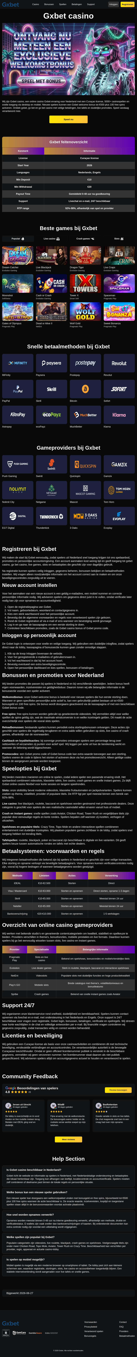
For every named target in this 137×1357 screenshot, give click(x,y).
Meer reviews (68, 1139)
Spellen (62, 4)
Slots (119, 238)
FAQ (121, 1327)
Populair (18, 238)
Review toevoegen (118, 1090)
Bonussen (49, 4)
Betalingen (77, 4)
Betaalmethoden (127, 1336)
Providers (123, 1331)
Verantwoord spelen (93, 1331)
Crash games (85, 238)
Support (91, 4)
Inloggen (113, 4)
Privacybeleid (90, 1327)
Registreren (128, 4)
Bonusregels (90, 1336)
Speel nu (68, 119)
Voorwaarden (90, 1322)
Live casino (52, 238)
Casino (35, 4)
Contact (123, 1322)
